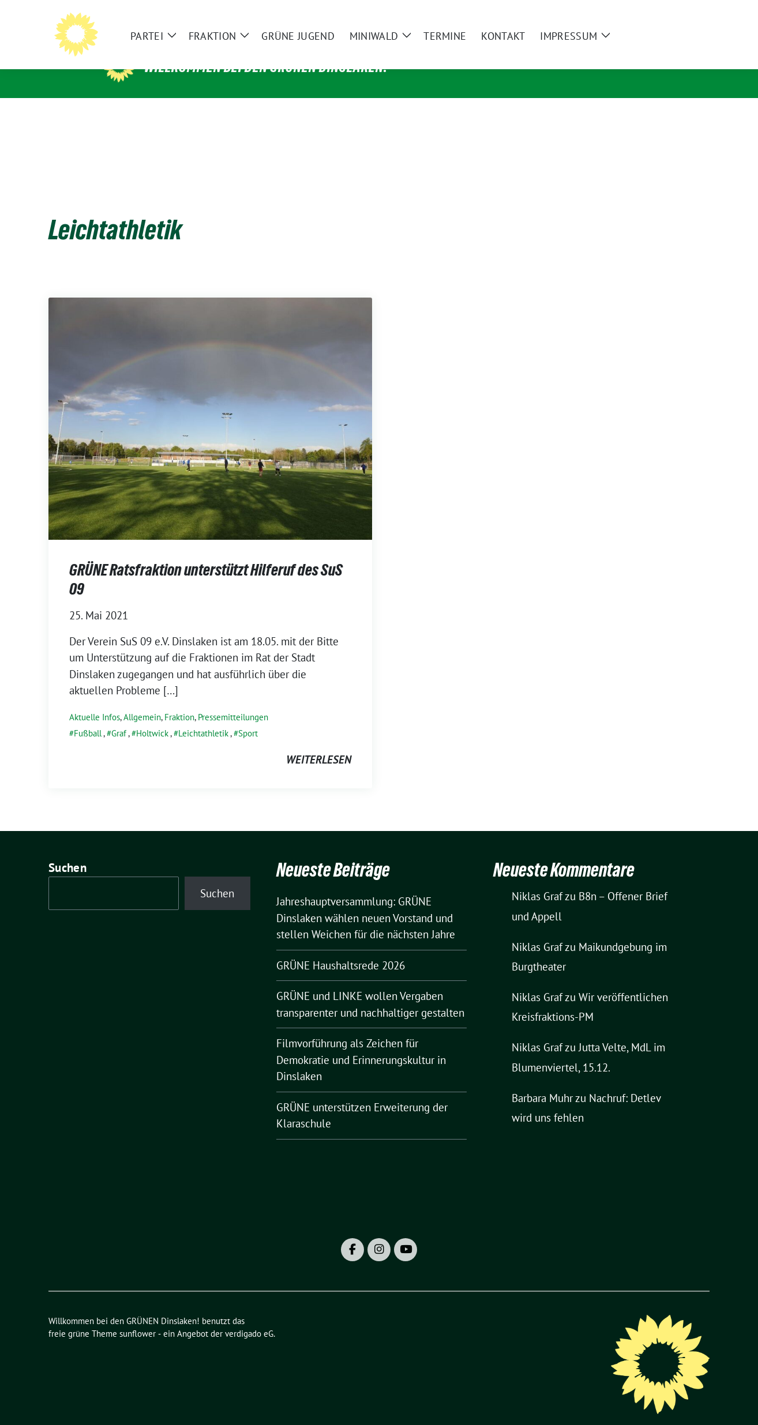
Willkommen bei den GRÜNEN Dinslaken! (266, 67)
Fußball (88, 715)
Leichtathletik (203, 715)
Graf (118, 715)
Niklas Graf (537, 878)
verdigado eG (249, 1315)
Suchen (67, 850)
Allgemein (142, 699)
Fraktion (179, 699)
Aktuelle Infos (94, 699)
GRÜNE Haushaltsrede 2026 (340, 947)
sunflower (137, 1315)
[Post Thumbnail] (210, 400)
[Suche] (672, 17)
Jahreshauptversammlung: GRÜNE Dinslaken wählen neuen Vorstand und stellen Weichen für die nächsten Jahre (365, 900)
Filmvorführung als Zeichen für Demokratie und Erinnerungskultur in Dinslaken (361, 1041)
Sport (248, 715)
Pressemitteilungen (233, 699)
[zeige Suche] (689, 17)
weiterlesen (318, 742)
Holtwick (152, 715)
